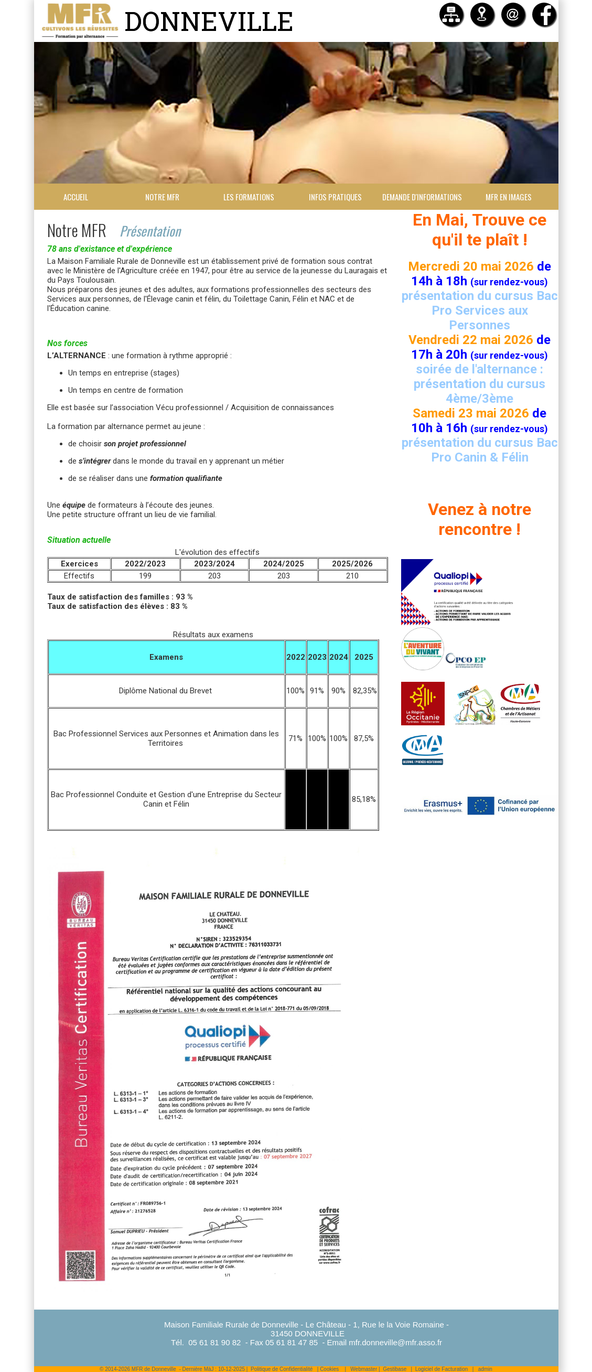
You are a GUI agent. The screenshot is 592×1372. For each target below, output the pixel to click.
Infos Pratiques (335, 196)
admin (485, 1369)
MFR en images (509, 196)
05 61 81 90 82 (214, 1342)
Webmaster (363, 1369)
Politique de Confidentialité (282, 1369)
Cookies (329, 1369)
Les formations (248, 196)
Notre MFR (162, 196)
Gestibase (394, 1369)
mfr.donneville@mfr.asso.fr (395, 1342)
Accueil (75, 196)
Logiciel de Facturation (441, 1369)
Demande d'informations (422, 196)
